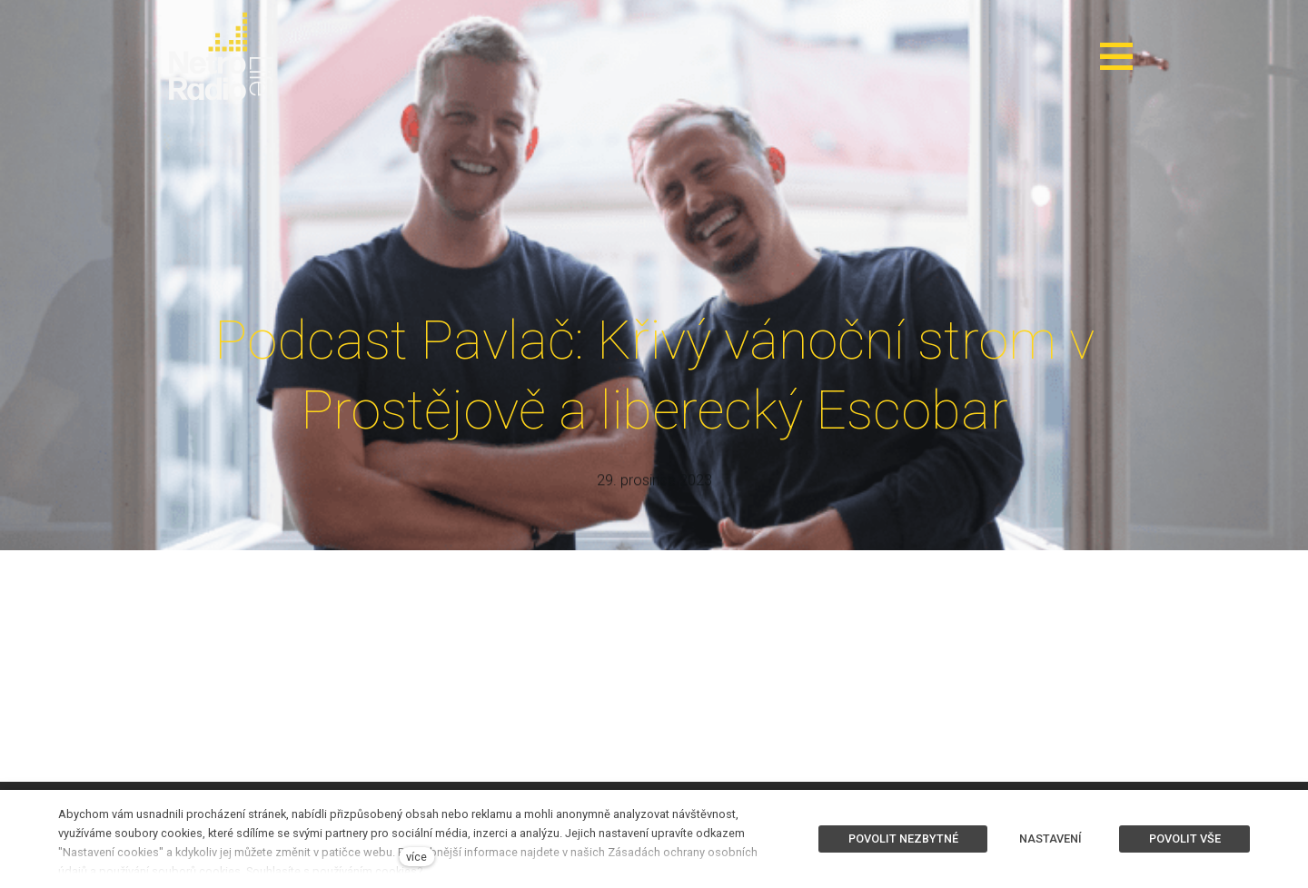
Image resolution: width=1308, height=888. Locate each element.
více (416, 856)
